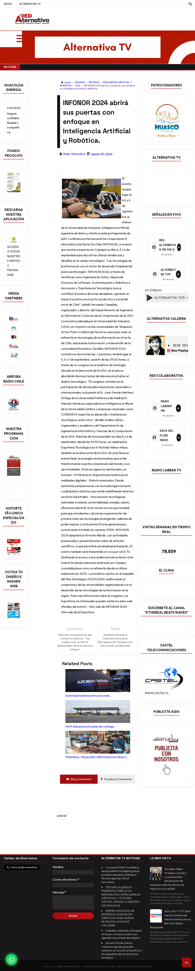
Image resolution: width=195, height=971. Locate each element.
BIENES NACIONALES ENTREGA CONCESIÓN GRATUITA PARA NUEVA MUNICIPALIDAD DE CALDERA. (118, 912)
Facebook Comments (116, 773)
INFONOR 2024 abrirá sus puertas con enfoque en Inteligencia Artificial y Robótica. (97, 87)
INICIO (8, 3)
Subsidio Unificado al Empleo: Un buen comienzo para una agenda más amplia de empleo (120, 930)
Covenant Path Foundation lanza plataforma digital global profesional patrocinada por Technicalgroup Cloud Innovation (121, 869)
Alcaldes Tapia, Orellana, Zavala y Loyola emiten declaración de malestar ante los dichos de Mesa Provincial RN (169, 873)
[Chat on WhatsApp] (11, 959)
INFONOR (94, 82)
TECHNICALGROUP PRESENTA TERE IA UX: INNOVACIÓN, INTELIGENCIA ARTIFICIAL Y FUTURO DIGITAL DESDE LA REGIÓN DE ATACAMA (121, 891)
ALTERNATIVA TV (30, 3)
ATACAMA (80, 82)
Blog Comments (78, 773)
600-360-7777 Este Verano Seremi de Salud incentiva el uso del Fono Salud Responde (170, 914)
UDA (78, 85)
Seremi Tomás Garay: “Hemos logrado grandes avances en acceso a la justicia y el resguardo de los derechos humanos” (121, 948)
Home (68, 82)
